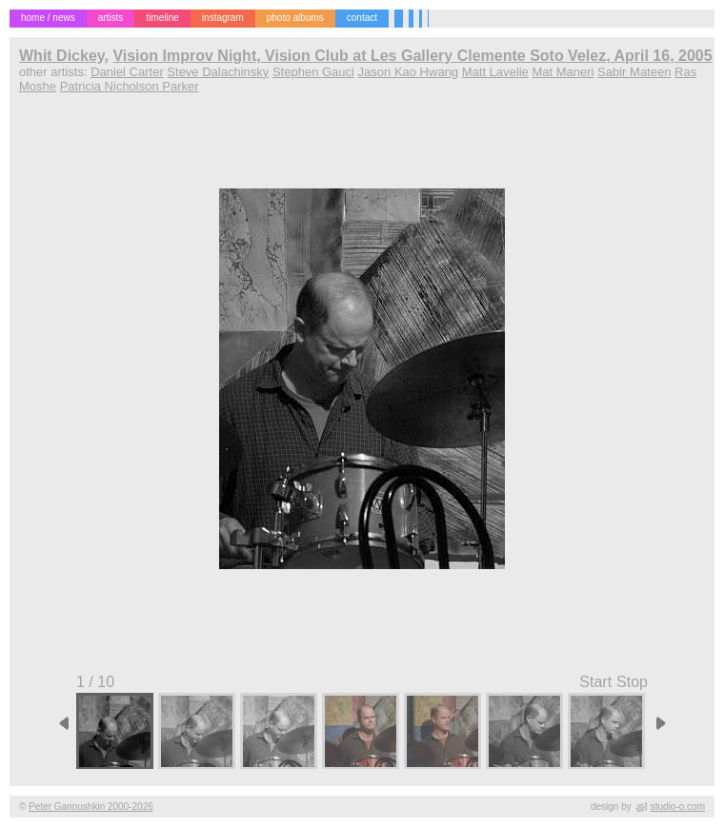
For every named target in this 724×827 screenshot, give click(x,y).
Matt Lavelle (495, 72)
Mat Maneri (562, 72)
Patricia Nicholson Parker (129, 86)
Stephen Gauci (313, 72)
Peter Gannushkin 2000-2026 (91, 806)
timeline (162, 17)
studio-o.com (678, 806)
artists (111, 17)
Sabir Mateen (634, 72)
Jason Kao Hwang (408, 72)
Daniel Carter (127, 72)
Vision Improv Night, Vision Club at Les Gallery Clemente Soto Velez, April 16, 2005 (412, 56)
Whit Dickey (62, 56)
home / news (48, 17)
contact (362, 17)
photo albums (295, 17)
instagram (223, 17)
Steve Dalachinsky (218, 72)
